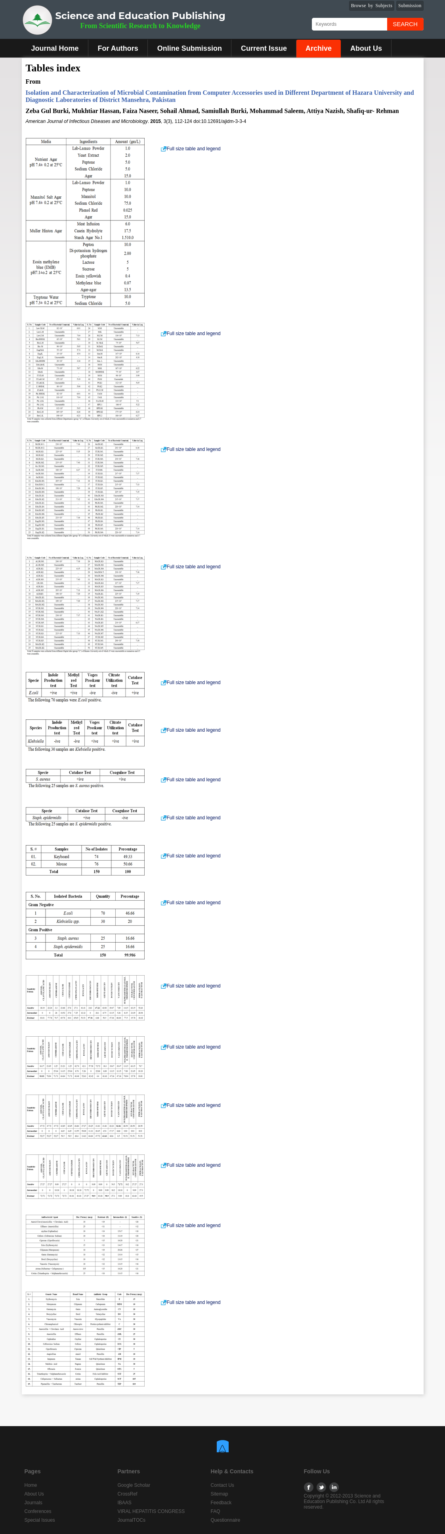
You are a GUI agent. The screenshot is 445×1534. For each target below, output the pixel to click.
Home (31, 1485)
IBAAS (125, 1502)
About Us (366, 48)
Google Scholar (134, 1485)
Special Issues (40, 1520)
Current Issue (264, 48)
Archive (319, 48)
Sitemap (219, 1494)
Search (405, 24)
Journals (33, 1502)
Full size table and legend (190, 148)
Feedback (221, 1502)
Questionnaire (226, 1520)
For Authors (118, 48)
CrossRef (128, 1494)
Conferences (38, 1511)
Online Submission (189, 48)
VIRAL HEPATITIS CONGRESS (151, 1511)
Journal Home (55, 48)
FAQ (215, 1511)
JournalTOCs (131, 1520)
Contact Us (222, 1485)
